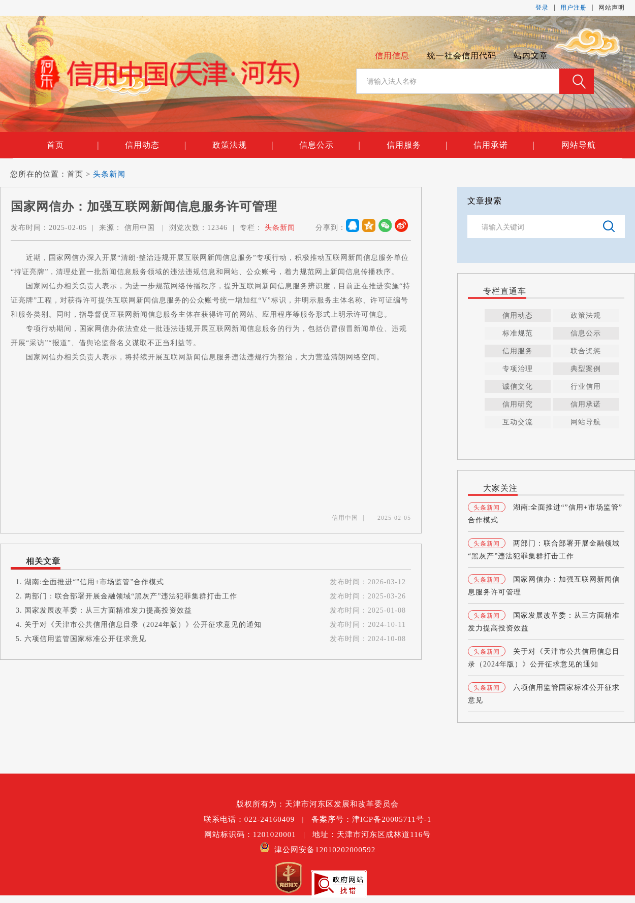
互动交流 (517, 422)
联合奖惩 (585, 351)
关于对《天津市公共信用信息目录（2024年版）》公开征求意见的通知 (143, 624)
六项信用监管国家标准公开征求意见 (85, 639)
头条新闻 (109, 174)
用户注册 (573, 7)
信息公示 (329, 145)
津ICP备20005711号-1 (391, 819)
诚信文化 (517, 386)
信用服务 (417, 145)
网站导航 (578, 145)
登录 (542, 7)
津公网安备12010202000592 (318, 850)
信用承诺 (503, 145)
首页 (73, 145)
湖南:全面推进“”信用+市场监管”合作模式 (94, 582)
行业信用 (585, 386)
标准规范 (517, 333)
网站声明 (611, 7)
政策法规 (242, 145)
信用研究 (517, 404)
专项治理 (517, 369)
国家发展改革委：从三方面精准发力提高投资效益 (108, 610)
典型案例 (585, 369)
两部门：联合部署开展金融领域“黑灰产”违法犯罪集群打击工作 (130, 596)
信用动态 (155, 145)
